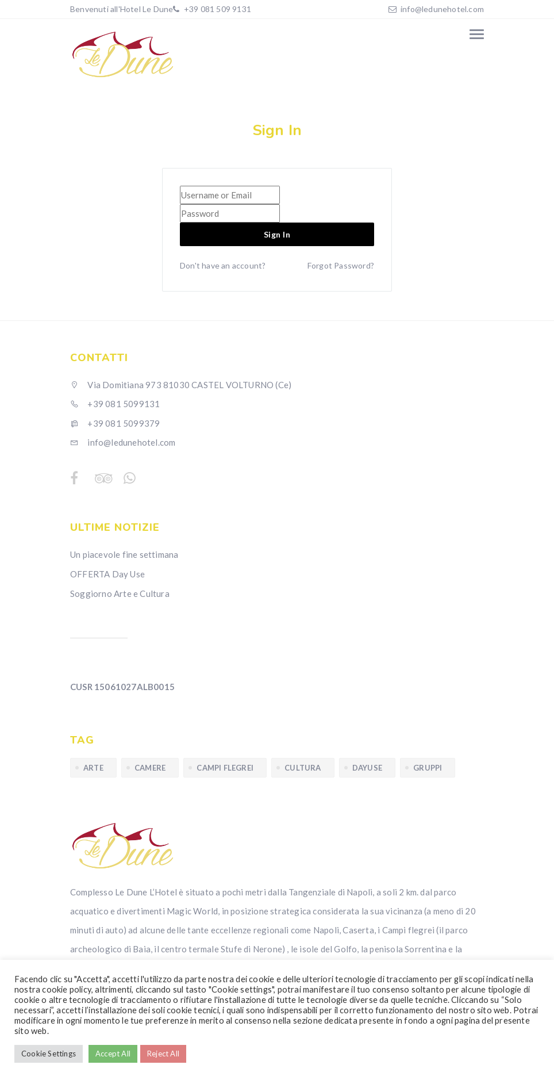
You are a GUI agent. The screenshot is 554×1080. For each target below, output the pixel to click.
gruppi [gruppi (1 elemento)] (427, 767)
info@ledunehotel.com (442, 9)
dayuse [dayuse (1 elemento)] (367, 767)
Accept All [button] (112, 1053)
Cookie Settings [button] (48, 1053)
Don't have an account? (223, 265)
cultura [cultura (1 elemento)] (302, 767)
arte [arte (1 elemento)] (93, 767)
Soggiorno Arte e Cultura (120, 593)
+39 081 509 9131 (216, 9)
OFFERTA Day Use (107, 574)
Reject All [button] (163, 1053)
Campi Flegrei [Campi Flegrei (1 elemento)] (225, 767)
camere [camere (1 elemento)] (150, 767)
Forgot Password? (340, 265)
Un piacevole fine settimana (124, 554)
